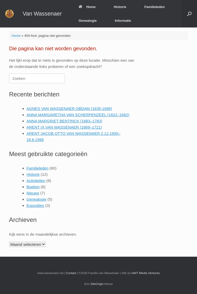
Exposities (35, 205)
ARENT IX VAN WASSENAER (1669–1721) (64, 127)
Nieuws (33, 193)
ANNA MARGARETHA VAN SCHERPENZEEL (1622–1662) (78, 115)
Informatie (123, 21)
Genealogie (88, 21)
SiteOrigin (97, 283)
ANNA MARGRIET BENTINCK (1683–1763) (64, 121)
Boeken (33, 187)
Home (87, 7)
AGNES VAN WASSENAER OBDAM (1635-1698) (69, 108)
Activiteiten (36, 180)
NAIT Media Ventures (146, 273)
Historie (120, 7)
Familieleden (154, 7)
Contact (71, 273)
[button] (189, 13)
